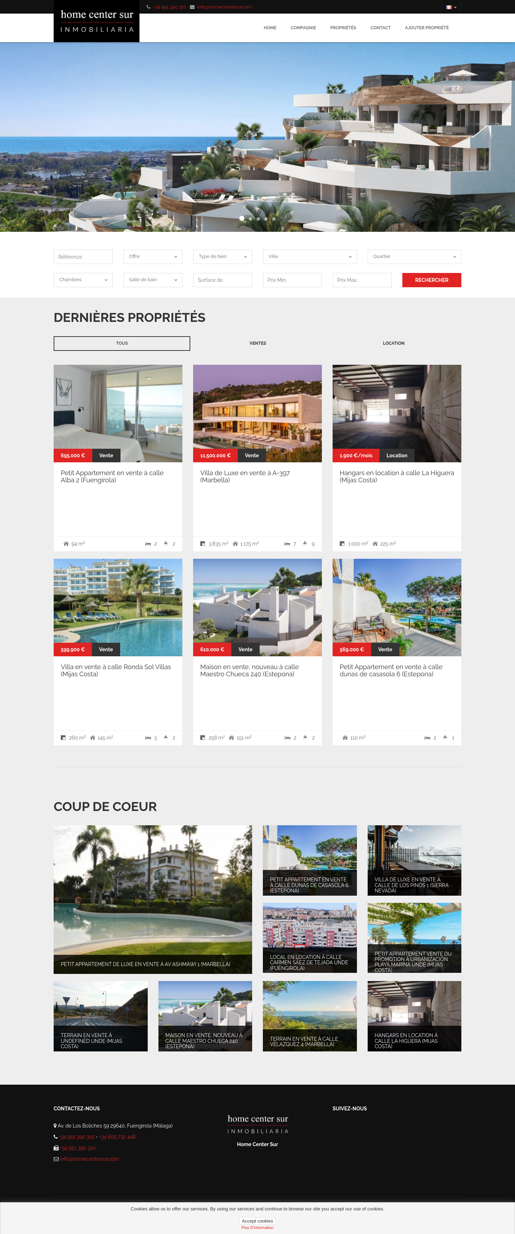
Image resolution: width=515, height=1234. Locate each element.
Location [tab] (393, 343)
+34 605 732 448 (117, 1137)
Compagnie (303, 27)
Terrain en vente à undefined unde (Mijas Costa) (91, 1041)
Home (270, 27)
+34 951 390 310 (169, 7)
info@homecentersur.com (224, 7)
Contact (381, 27)
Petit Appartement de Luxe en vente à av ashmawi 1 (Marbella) (145, 964)
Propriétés (343, 27)
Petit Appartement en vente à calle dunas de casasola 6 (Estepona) (391, 670)
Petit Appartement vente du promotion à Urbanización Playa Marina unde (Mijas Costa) (413, 962)
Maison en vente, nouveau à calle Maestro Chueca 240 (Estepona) (249, 670)
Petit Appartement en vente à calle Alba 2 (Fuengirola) (112, 476)
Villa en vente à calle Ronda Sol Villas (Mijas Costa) (116, 670)
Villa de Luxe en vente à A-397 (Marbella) (245, 476)
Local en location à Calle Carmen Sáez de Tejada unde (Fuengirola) (309, 962)
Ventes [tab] (258, 343)
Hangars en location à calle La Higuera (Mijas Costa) (397, 476)
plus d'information (257, 1227)
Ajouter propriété (427, 27)
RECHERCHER (431, 280)
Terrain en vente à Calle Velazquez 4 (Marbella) (304, 1041)
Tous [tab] (122, 343)
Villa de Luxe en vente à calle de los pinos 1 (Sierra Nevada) (411, 885)
